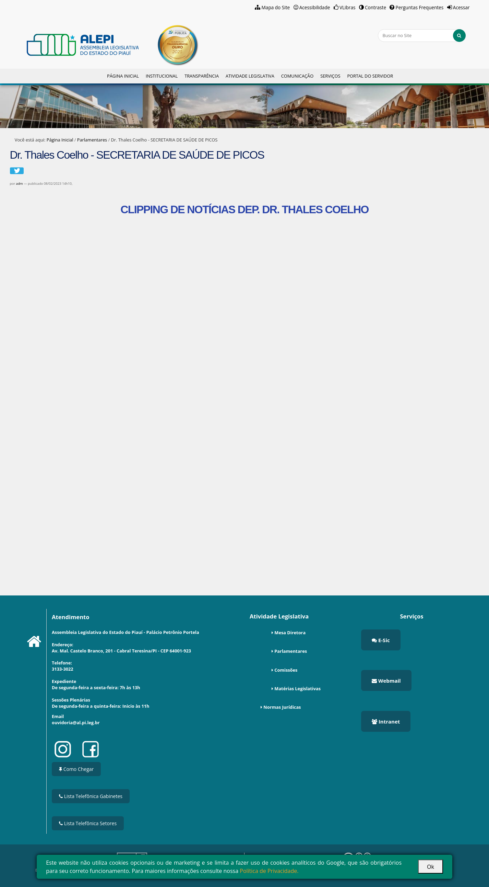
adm (19, 183)
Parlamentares (92, 140)
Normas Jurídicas (282, 707)
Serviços (330, 76)
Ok (430, 867)
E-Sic (381, 640)
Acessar (461, 7)
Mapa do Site (276, 7)
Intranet (386, 721)
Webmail (386, 680)
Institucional (162, 76)
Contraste (375, 7)
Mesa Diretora (290, 632)
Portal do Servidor (370, 76)
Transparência (201, 76)
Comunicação (297, 76)
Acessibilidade (314, 7)
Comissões (285, 670)
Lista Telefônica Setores (88, 823)
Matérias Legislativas (297, 688)
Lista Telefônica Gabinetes (90, 796)
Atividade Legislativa (250, 76)
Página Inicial (123, 76)
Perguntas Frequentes (420, 7)
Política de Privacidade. (269, 871)
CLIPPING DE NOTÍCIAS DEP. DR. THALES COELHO (244, 209)
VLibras (347, 7)
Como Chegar (76, 769)
